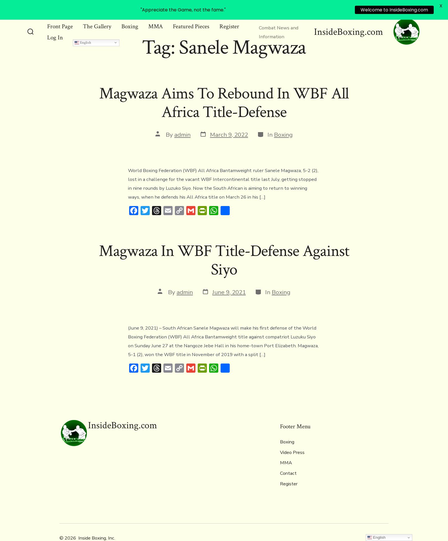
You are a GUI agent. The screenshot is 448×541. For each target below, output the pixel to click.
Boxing (283, 120)
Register (288, 469)
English (83, 27)
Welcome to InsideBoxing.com (394, 10)
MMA (286, 448)
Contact (288, 459)
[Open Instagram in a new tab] (384, 523)
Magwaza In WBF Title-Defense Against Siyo (224, 246)
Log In (55, 23)
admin (182, 120)
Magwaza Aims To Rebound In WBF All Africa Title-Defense (224, 88)
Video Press (292, 438)
